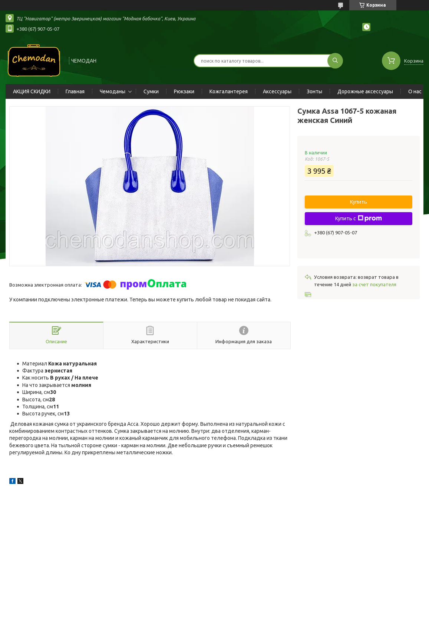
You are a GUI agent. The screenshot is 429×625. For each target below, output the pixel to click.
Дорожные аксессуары (365, 91)
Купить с (358, 218)
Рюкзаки (184, 91)
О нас (415, 91)
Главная (75, 91)
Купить (358, 202)
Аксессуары (277, 91)
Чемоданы (112, 91)
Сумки (151, 91)
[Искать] (335, 60)
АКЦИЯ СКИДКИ (31, 91)
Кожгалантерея (228, 91)
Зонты (314, 91)
